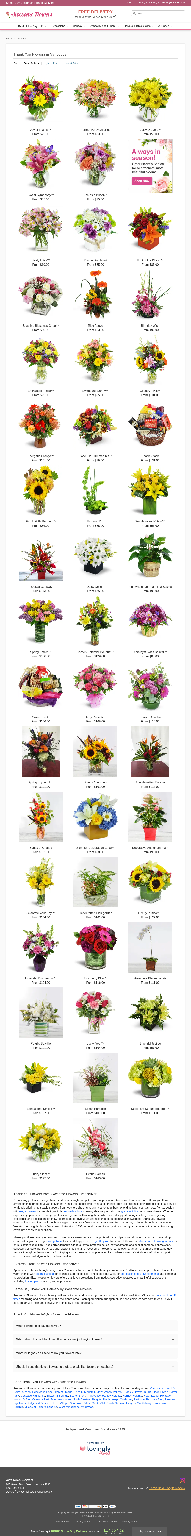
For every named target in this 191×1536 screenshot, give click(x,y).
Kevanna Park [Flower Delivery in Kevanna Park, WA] (40, 1399)
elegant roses (27, 1211)
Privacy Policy (83, 1522)
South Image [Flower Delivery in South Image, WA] (145, 1403)
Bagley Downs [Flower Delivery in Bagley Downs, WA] (134, 1391)
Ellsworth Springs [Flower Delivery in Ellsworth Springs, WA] (57, 1395)
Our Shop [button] (165, 26)
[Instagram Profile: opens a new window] (182, 1480)
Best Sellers (31, 63)
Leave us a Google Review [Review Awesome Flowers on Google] (167, 1488)
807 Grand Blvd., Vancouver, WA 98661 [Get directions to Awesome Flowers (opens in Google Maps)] (29, 1484)
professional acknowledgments (139, 1273)
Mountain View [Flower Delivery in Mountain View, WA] (93, 1391)
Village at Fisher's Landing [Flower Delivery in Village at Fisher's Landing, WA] (40, 1406)
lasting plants (33, 1281)
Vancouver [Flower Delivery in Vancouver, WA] (156, 1388)
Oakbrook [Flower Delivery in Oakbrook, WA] (126, 1399)
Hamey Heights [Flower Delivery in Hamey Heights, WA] (111, 1395)
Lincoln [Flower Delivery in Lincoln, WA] (78, 1391)
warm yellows (54, 1241)
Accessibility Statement (105, 1522)
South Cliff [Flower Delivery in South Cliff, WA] (98, 1403)
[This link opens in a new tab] (95, 1449)
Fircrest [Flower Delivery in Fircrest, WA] (58, 1391)
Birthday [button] (79, 26)
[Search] (158, 13)
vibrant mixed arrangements (155, 1241)
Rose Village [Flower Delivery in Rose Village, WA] (60, 1403)
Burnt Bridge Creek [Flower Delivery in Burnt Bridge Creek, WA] (156, 1391)
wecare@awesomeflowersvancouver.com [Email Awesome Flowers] (30, 1491)
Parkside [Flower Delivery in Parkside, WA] (139, 1399)
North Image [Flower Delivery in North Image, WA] (110, 1399)
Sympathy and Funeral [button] (105, 26)
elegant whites (45, 1273)
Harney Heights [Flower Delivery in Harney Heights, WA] (132, 1395)
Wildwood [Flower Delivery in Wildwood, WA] (87, 1406)
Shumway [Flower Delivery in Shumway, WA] (76, 1403)
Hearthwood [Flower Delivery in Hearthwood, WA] (151, 1395)
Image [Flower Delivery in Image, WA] (68, 1391)
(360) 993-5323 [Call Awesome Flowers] (15, 1487)
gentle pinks (102, 1241)
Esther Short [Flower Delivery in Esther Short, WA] (77, 1395)
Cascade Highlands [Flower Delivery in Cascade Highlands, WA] (33, 1395)
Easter (45, 26)
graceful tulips (130, 1211)
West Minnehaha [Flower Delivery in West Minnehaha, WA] (69, 1406)
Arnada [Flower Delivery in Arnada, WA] (26, 1391)
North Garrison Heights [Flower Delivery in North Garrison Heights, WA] (87, 1399)
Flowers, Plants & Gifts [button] (138, 26)
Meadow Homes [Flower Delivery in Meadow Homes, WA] (61, 1399)
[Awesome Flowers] (33, 14)
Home (9, 38)
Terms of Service (62, 1522)
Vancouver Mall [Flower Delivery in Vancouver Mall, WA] (113, 1391)
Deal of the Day (27, 26)
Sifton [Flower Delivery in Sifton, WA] (87, 1403)
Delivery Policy (129, 1522)
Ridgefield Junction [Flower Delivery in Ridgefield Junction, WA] (39, 1403)
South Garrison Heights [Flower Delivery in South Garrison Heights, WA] (121, 1403)
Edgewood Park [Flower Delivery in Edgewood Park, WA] (42, 1391)
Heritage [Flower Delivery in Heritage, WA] (165, 1395)
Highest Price (51, 63)
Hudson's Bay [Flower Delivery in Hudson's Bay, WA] (21, 1399)
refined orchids (73, 1211)
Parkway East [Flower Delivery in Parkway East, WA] (154, 1399)
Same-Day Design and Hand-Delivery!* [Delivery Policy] (31, 2)
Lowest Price (71, 63)
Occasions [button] (61, 26)
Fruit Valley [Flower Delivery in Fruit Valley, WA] (94, 1395)
